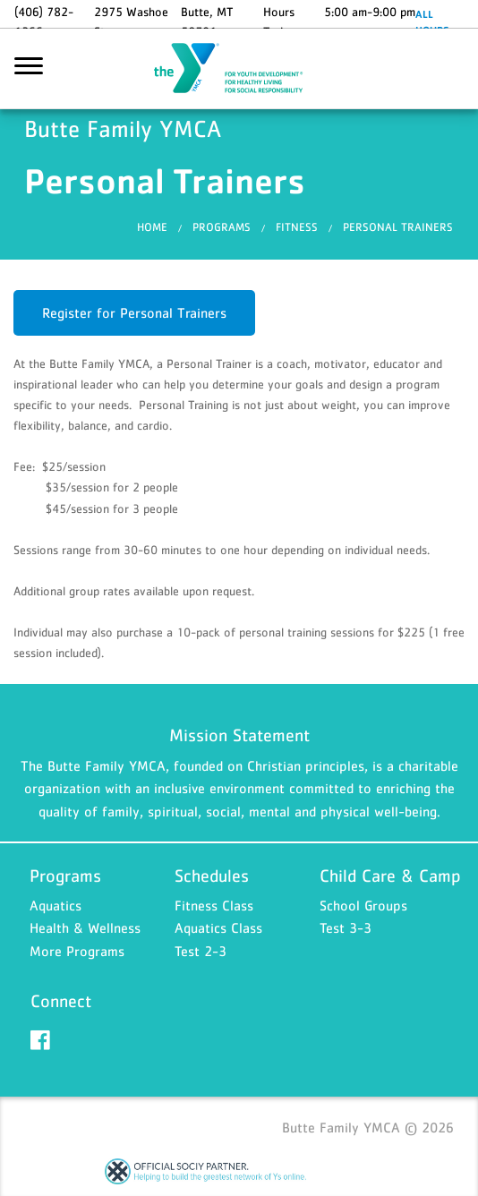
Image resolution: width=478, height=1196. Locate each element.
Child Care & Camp (390, 875)
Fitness (297, 227)
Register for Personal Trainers (134, 312)
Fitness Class (214, 905)
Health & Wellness (85, 927)
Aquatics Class (218, 927)
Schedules (212, 875)
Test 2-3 (200, 951)
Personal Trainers (398, 227)
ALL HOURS (431, 22)
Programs (221, 227)
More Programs (77, 951)
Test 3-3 (345, 927)
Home (152, 227)
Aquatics (55, 905)
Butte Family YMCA (239, 69)
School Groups (363, 905)
